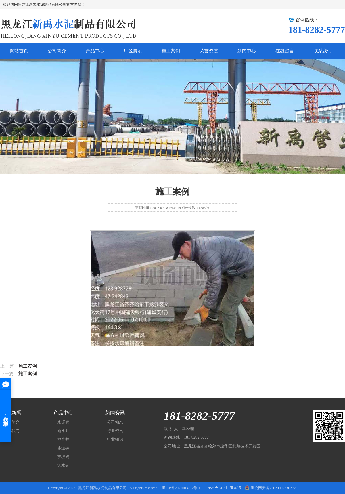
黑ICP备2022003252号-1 (181, 488)
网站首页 (19, 50)
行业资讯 (115, 431)
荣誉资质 (209, 50)
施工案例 (171, 50)
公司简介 (57, 50)
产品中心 (95, 50)
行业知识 (115, 439)
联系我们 (322, 50)
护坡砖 (63, 457)
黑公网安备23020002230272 (270, 487)
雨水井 (63, 431)
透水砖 (63, 465)
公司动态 (115, 422)
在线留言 (284, 50)
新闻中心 (246, 50)
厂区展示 (133, 50)
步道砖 (63, 448)
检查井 (63, 439)
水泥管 (63, 422)
